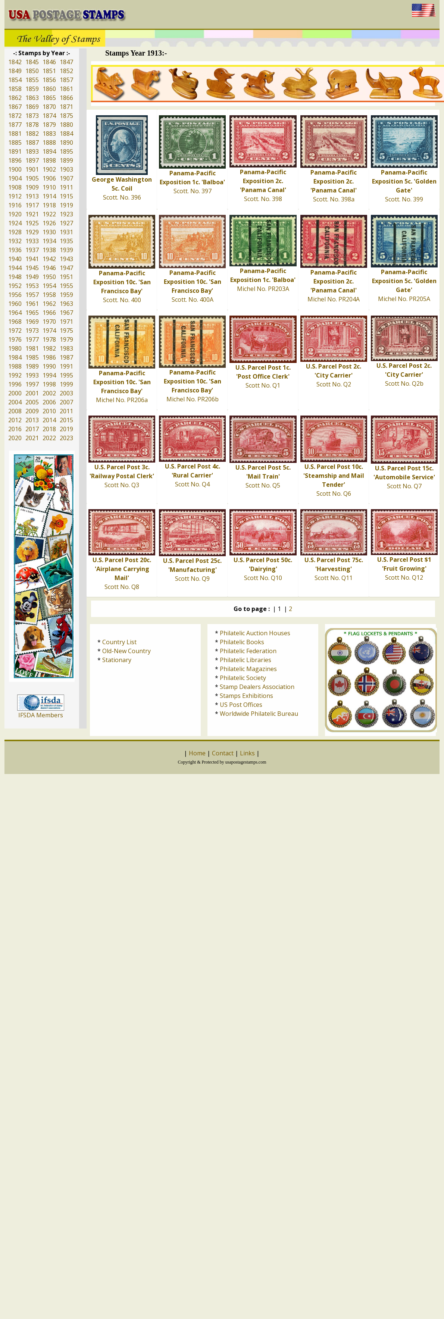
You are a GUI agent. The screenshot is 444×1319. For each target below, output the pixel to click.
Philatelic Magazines (248, 669)
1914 (49, 196)
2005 (32, 402)
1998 (49, 384)
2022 (49, 438)
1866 (66, 98)
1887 (32, 142)
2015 (66, 420)
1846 (49, 62)
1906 (49, 178)
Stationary (116, 660)
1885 (15, 142)
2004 (15, 402)
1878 (32, 124)
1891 (15, 151)
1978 (49, 339)
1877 (15, 124)
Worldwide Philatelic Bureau (259, 713)
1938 (49, 250)
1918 (49, 205)
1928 (15, 232)
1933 (32, 241)
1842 (15, 62)
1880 (66, 124)
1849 (15, 71)
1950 (49, 277)
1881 (15, 133)
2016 (15, 429)
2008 (15, 411)
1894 (49, 151)
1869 (32, 107)
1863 (32, 98)
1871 (66, 107)
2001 (32, 393)
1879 (49, 124)
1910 (49, 187)
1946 (49, 268)
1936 (15, 250)
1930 (49, 232)
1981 (32, 348)
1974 (49, 330)
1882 (32, 133)
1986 (49, 357)
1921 (32, 214)
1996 (15, 384)
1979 (66, 339)
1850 (32, 71)
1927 (66, 223)
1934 (49, 241)
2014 (49, 420)
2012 (15, 420)
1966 (49, 312)
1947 (66, 268)
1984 (15, 357)
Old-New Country (126, 651)
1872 (15, 116)
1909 (32, 187)
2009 (32, 411)
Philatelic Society (243, 678)
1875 (66, 116)
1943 (66, 259)
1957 (32, 295)
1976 (15, 339)
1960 (15, 304)
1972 (15, 330)
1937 (32, 250)
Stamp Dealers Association (257, 687)
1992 (15, 375)
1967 (66, 312)
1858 (15, 89)
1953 (32, 286)
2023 (66, 438)
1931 (66, 232)
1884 (66, 133)
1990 (49, 366)
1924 (15, 223)
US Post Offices (241, 705)
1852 (66, 71)
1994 (49, 375)
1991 (66, 366)
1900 (15, 169)
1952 (15, 286)
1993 (32, 375)
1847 (66, 62)
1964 (15, 312)
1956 (15, 295)
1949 (32, 277)
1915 (66, 196)
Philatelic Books (242, 642)
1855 (32, 80)
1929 (32, 232)
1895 (66, 151)
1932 (15, 241)
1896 (15, 160)
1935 (66, 241)
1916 (15, 205)
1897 (32, 160)
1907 (66, 178)
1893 (32, 151)
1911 (66, 187)
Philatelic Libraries (245, 660)
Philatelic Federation (248, 651)
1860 (49, 89)
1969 (32, 321)
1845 (32, 62)
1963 (66, 304)
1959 (66, 295)
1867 (15, 107)
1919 (66, 205)
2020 (15, 438)
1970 (49, 321)
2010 (49, 411)
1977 (32, 339)
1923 (66, 214)
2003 (66, 393)
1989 (32, 366)
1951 (66, 277)
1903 (66, 169)
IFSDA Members (40, 715)
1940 (15, 259)
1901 (32, 169)
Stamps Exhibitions (246, 696)
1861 (66, 89)
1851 (49, 71)
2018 (49, 429)
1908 (15, 187)
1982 (49, 348)
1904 (15, 178)
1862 (15, 98)
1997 (32, 384)
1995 (66, 375)
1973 (32, 330)
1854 (15, 80)
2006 (49, 402)
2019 (66, 429)
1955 (66, 286)
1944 (15, 268)
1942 (49, 259)
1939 (66, 250)
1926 (49, 223)
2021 (32, 438)
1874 (49, 116)
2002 (49, 393)
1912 (15, 196)
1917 (32, 205)
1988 (15, 366)
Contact (223, 753)
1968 (15, 321)
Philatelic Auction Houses (255, 633)
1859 (32, 89)
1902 (49, 169)
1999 (66, 384)
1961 (32, 304)
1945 (32, 268)
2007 (66, 402)
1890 (66, 142)
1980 (15, 348)
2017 (32, 429)
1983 (66, 348)
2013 (32, 420)
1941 (32, 259)
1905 (32, 178)
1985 (32, 357)
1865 (49, 98)
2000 (15, 393)
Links (247, 753)
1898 (49, 160)
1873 (32, 116)
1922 (49, 214)
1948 (15, 277)
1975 (66, 330)
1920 (15, 214)
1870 (49, 107)
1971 (66, 321)
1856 (49, 80)
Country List (119, 642)
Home (197, 753)
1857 (66, 80)
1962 (49, 304)
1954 (49, 286)
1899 (66, 160)
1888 (49, 142)
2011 (66, 411)
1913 (32, 196)
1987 (66, 357)
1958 (49, 295)
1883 (49, 133)
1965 (32, 312)
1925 (32, 223)
